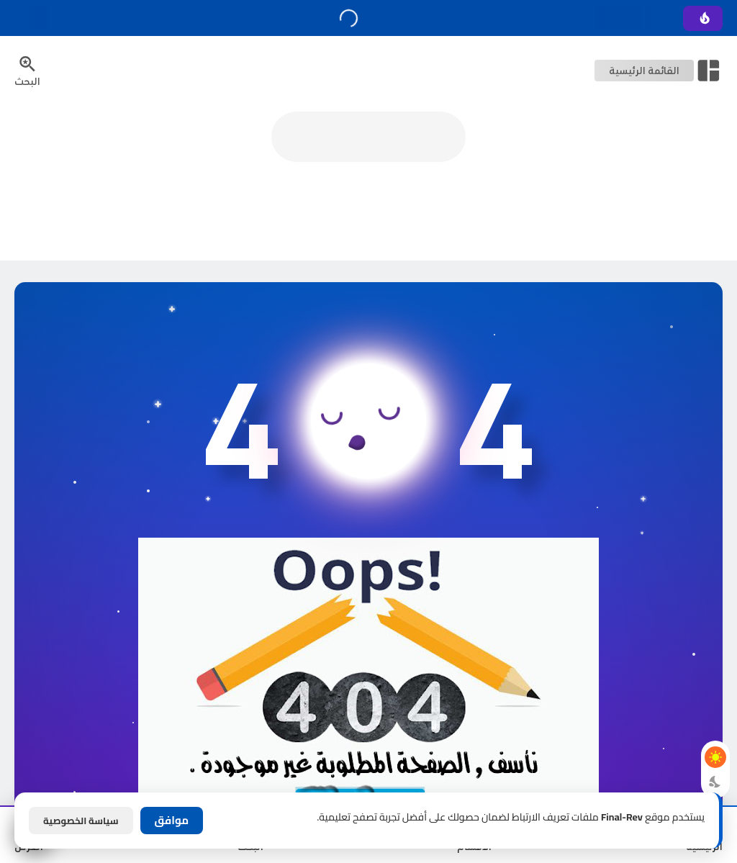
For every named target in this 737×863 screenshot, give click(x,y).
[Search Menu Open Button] (27, 70)
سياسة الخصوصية (81, 820)
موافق (172, 820)
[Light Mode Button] (715, 757)
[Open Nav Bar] (658, 70)
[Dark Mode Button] (715, 781)
